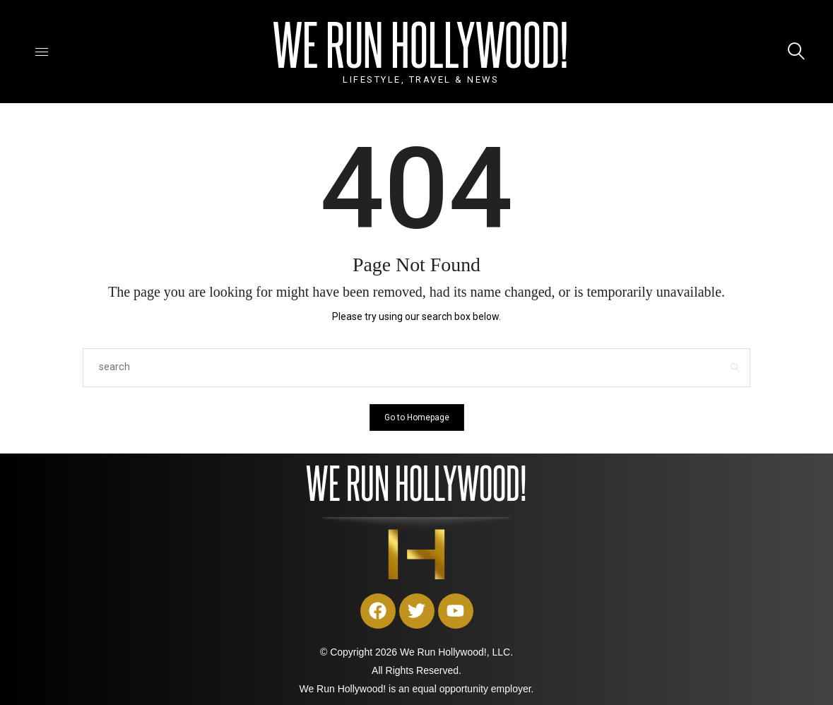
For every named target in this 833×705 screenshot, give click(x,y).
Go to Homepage (416, 417)
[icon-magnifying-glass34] (796, 51)
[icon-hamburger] (41, 51)
